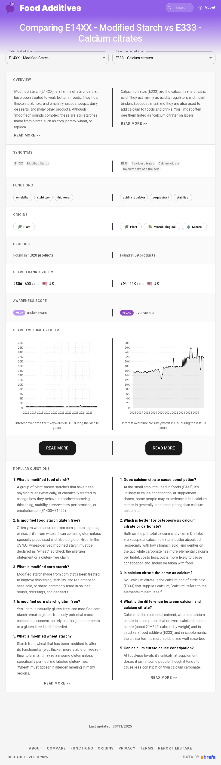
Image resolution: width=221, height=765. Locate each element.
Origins (106, 748)
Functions (82, 748)
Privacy (127, 748)
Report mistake (175, 748)
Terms (146, 748)
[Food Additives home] (43, 7)
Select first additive (21, 51)
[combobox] (182, 7)
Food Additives (21, 757)
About (35, 748)
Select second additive (130, 51)
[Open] (104, 58)
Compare (56, 748)
